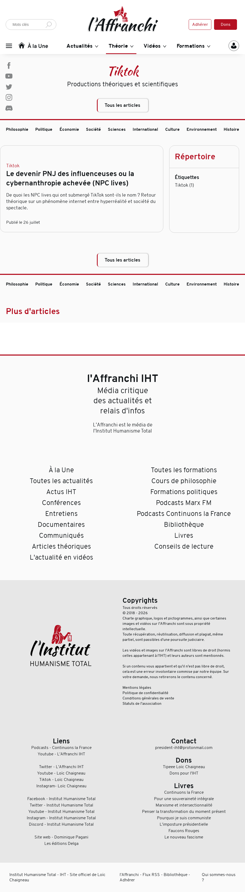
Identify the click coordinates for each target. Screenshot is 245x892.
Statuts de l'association (141, 703)
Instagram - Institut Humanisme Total (61, 818)
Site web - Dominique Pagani (61, 837)
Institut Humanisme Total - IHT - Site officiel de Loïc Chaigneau (57, 877)
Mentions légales (136, 687)
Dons (226, 24)
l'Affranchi (129, 874)
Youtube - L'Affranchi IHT (61, 754)
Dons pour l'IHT (183, 773)
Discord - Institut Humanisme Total (61, 824)
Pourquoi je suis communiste (184, 818)
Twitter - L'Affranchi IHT (61, 766)
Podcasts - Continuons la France (61, 747)
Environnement (202, 129)
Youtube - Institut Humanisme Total (61, 811)
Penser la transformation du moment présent (184, 811)
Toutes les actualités (61, 481)
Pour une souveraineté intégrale (184, 798)
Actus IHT (61, 492)
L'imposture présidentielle (184, 824)
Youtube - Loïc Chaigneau (61, 773)
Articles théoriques (61, 546)
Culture (172, 129)
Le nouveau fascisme (183, 837)
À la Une (61, 470)
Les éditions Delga (61, 843)
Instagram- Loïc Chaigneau (61, 786)
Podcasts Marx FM (184, 503)
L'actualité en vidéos (61, 557)
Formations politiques (184, 492)
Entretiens (61, 514)
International (145, 129)
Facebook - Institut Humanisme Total (61, 798)
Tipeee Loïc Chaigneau (184, 766)
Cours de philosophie (183, 481)
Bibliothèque (184, 524)
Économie (69, 129)
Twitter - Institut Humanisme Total (61, 805)
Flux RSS (151, 874)
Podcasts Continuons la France (184, 514)
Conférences (61, 503)
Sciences (117, 129)
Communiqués (61, 535)
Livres (183, 535)
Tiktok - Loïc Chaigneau (61, 779)
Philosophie (17, 129)
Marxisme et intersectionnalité (184, 805)
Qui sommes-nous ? (218, 877)
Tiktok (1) (184, 185)
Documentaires (61, 524)
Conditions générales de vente (148, 698)
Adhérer (200, 24)
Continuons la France (184, 792)
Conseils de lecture (184, 546)
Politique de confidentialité (145, 692)
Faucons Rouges (183, 830)
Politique (43, 129)
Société (93, 129)
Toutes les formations (184, 470)
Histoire (231, 129)
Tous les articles (122, 105)
